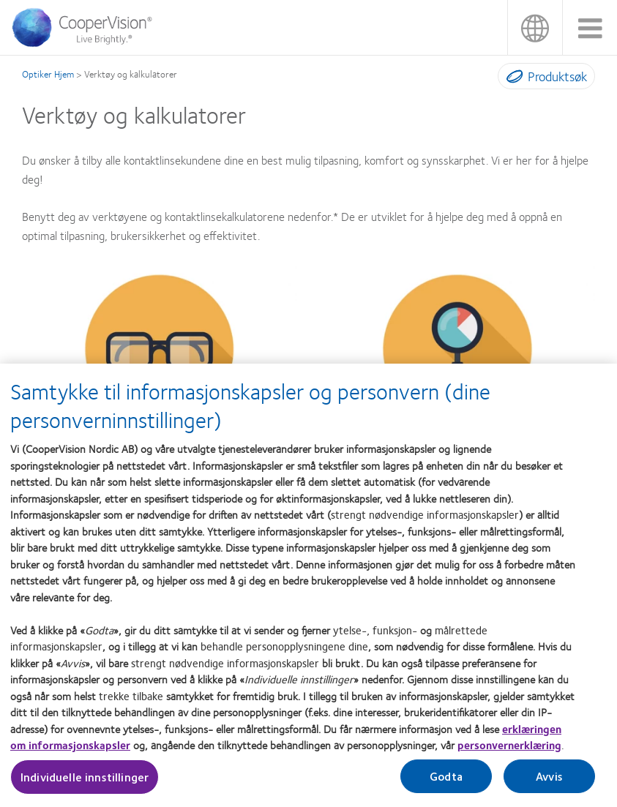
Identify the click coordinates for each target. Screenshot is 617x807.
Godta (446, 782)
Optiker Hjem (48, 74)
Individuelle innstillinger (84, 783)
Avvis (549, 782)
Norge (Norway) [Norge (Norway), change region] (534, 27)
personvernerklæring (509, 751)
